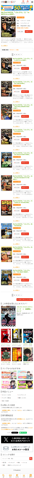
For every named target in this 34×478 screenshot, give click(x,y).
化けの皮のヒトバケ (28, 362)
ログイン (27, 2)
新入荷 (4, 462)
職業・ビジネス (22, 397)
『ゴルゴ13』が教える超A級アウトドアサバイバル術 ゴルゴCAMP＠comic (6, 362)
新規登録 (23, 2)
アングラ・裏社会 (6, 397)
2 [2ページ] (14, 54)
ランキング (12, 462)
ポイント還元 (21, 17)
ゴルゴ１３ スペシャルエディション (17, 344)
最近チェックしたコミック (14, 465)
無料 (4, 465)
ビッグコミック (25, 23)
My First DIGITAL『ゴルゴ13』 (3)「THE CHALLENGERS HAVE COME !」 (22, 106)
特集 (18, 462)
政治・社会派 (5, 400)
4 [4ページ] (18, 54)
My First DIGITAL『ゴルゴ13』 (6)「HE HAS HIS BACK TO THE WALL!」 (22, 177)
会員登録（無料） (6, 410)
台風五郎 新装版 (27, 344)
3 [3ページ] (16, 54)
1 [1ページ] (12, 54)
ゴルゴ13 (14, 362)
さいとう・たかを (25, 20)
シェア (8, 432)
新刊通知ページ (21, 419)
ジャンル (25, 462)
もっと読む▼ (4, 45)
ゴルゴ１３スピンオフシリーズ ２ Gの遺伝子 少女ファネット (6, 344)
